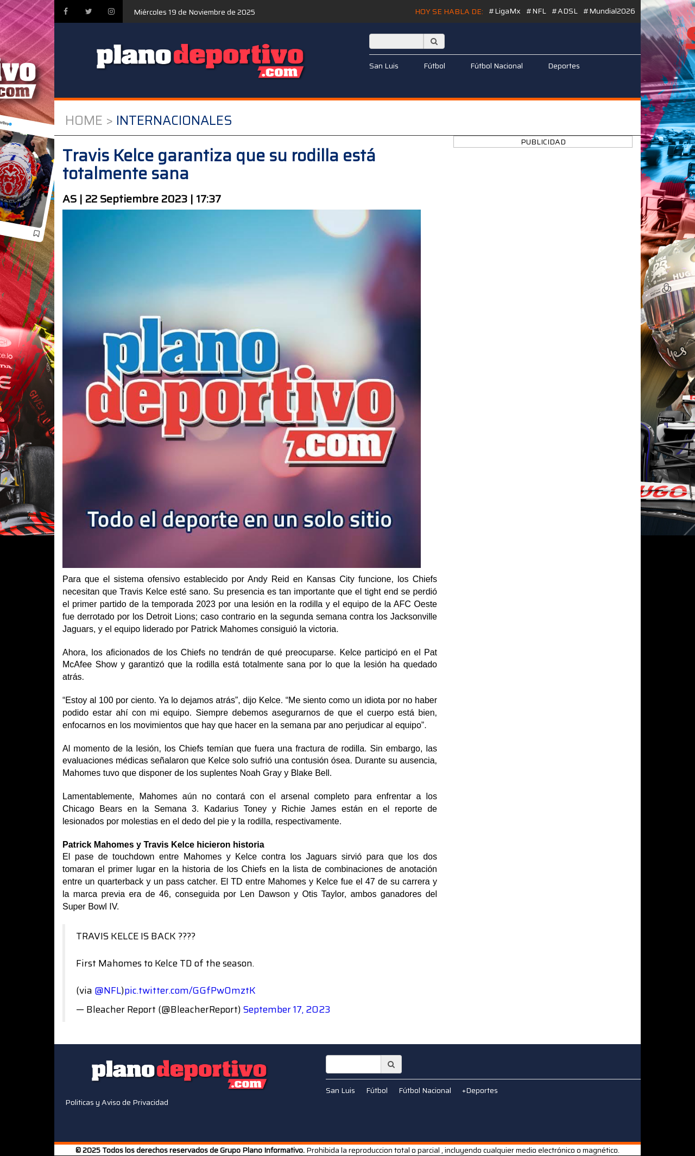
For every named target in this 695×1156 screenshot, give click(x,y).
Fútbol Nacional (496, 65)
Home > (89, 120)
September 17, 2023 (287, 1009)
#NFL (536, 10)
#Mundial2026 (609, 10)
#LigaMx (505, 10)
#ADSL (565, 10)
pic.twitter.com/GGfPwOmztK (190, 990)
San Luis (384, 65)
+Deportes (480, 1090)
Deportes (564, 65)
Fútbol (434, 65)
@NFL (107, 990)
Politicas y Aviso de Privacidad (116, 1102)
